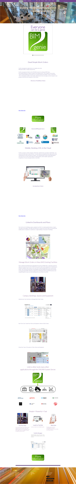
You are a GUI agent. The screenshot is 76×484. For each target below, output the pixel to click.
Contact (53, 0)
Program (25, 0)
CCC (39, 0)
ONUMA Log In (17, 476)
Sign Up (42, 0)
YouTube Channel (49, 473)
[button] (32, 55)
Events (50, 0)
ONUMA (21, 0)
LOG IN (58, 0)
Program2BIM (17, 474)
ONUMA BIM (17, 472)
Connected (29, 0)
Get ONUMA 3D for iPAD (19, 473)
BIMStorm (16, 475)
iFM (31, 474)
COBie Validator (17, 477)
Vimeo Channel (48, 474)
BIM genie (33, 0)
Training (46, 0)
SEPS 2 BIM (33, 473)
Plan (37, 0)
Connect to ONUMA (49, 472)
